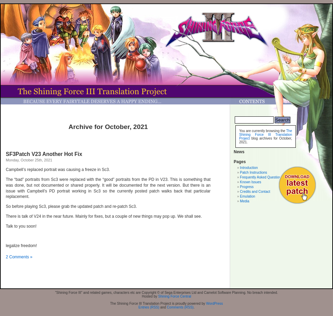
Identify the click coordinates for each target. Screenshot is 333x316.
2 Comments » (19, 257)
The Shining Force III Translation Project (265, 134)
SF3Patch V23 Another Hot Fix (44, 154)
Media (244, 201)
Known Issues (250, 182)
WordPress (214, 303)
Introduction (249, 168)
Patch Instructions (253, 172)
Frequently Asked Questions (261, 177)
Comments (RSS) (180, 307)
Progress (247, 187)
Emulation (247, 196)
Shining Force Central (174, 296)
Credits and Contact (255, 191)
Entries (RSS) (149, 307)
